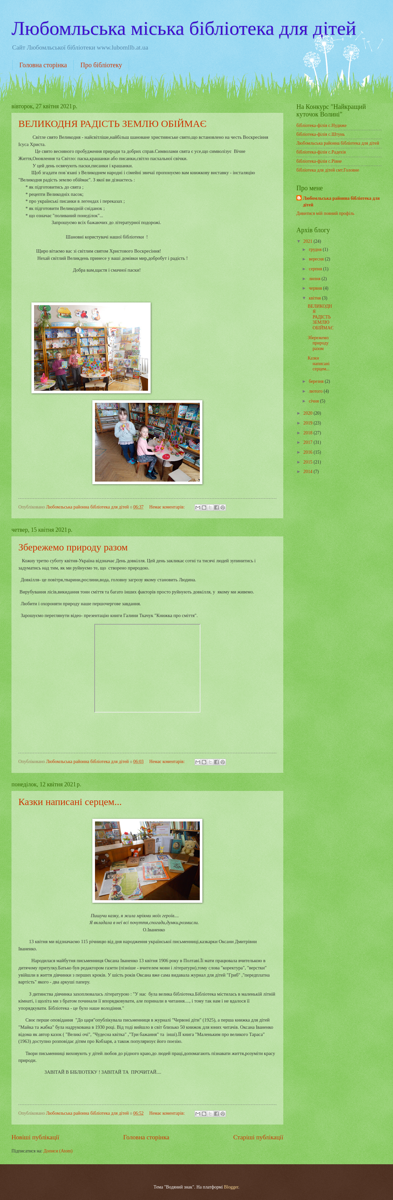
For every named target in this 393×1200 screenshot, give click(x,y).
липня (315, 278)
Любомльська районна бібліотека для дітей (337, 143)
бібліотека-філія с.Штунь (320, 134)
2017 (308, 442)
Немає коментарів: (167, 507)
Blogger (231, 1187)
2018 (308, 432)
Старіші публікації (258, 1137)
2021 (308, 241)
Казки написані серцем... (70, 801)
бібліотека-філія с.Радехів (321, 152)
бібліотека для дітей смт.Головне (327, 170)
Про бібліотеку (101, 65)
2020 (308, 413)
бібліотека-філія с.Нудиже (321, 125)
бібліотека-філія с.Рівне (319, 161)
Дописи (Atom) (58, 1150)
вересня (317, 259)
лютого (316, 391)
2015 (308, 462)
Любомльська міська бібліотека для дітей (183, 28)
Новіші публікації (35, 1137)
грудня (316, 249)
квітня (315, 298)
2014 (308, 471)
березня (317, 381)
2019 (308, 423)
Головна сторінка (43, 65)
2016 (308, 452)
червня (316, 288)
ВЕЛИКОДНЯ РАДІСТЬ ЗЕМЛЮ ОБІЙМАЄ (112, 123)
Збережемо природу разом (73, 547)
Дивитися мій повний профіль (325, 213)
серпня (316, 268)
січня (314, 401)
